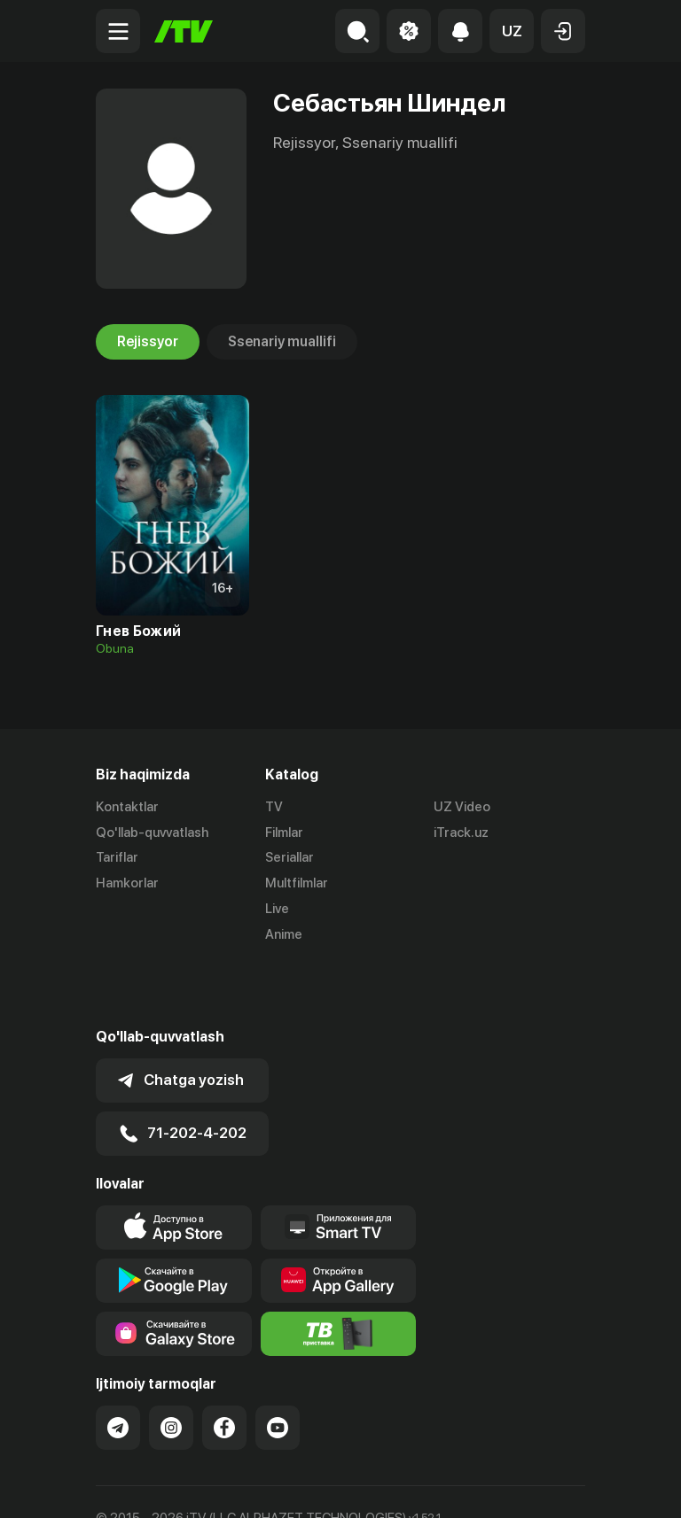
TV (274, 807)
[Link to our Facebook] (224, 1365)
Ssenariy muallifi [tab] (282, 342)
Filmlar (284, 832)
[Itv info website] (339, 1271)
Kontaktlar (127, 807)
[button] (511, 31)
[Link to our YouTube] (277, 1365)
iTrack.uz (461, 832)
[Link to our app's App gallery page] (339, 1218)
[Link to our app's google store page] (174, 1218)
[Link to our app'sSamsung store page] (174, 1271)
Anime (283, 934)
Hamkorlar (127, 883)
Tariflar (117, 858)
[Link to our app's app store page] (174, 1164)
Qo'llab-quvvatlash (152, 832)
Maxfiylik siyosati (265, 1485)
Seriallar (289, 858)
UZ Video (462, 807)
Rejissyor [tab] (148, 342)
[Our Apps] (339, 1164)
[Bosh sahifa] (183, 31)
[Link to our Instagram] (171, 1365)
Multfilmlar (296, 883)
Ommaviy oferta (144, 1485)
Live (277, 909)
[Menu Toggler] (118, 31)
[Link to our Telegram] (118, 1365)
